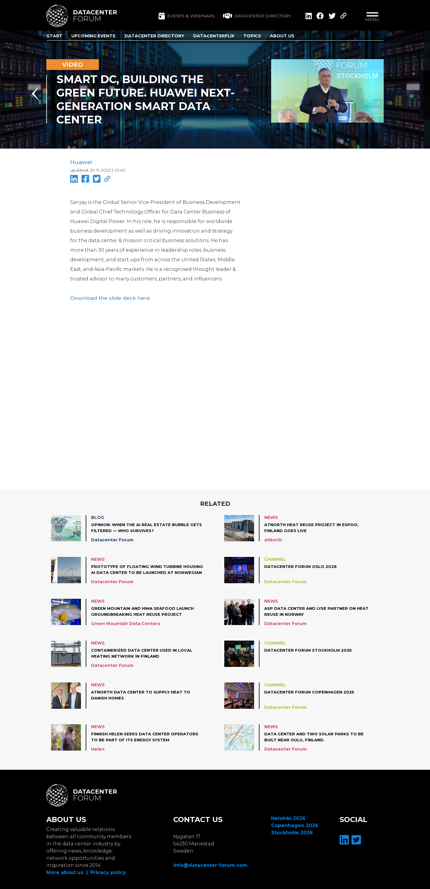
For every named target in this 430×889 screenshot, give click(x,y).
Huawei (80, 162)
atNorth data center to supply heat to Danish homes (144, 693)
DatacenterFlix (213, 36)
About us (282, 36)
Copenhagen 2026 (294, 824)
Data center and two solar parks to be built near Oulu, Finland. (317, 735)
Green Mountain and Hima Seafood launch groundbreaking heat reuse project (146, 609)
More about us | (67, 871)
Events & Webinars (187, 16)
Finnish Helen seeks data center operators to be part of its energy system (138, 736)
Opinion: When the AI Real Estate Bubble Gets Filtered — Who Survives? (143, 526)
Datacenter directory (257, 16)
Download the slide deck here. (106, 297)
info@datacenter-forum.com (210, 864)
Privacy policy (108, 871)
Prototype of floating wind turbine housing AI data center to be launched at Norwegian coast (146, 568)
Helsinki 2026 (288, 817)
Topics (252, 36)
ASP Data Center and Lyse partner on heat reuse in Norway (320, 609)
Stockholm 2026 (292, 831)
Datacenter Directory (154, 36)
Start (54, 36)
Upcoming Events (93, 36)
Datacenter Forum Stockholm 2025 (310, 648)
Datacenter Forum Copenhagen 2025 (311, 690)
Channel (275, 557)
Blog (97, 516)
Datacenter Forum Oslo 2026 (302, 565)
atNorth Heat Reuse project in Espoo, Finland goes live (314, 526)
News (271, 516)
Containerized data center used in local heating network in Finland (145, 651)
